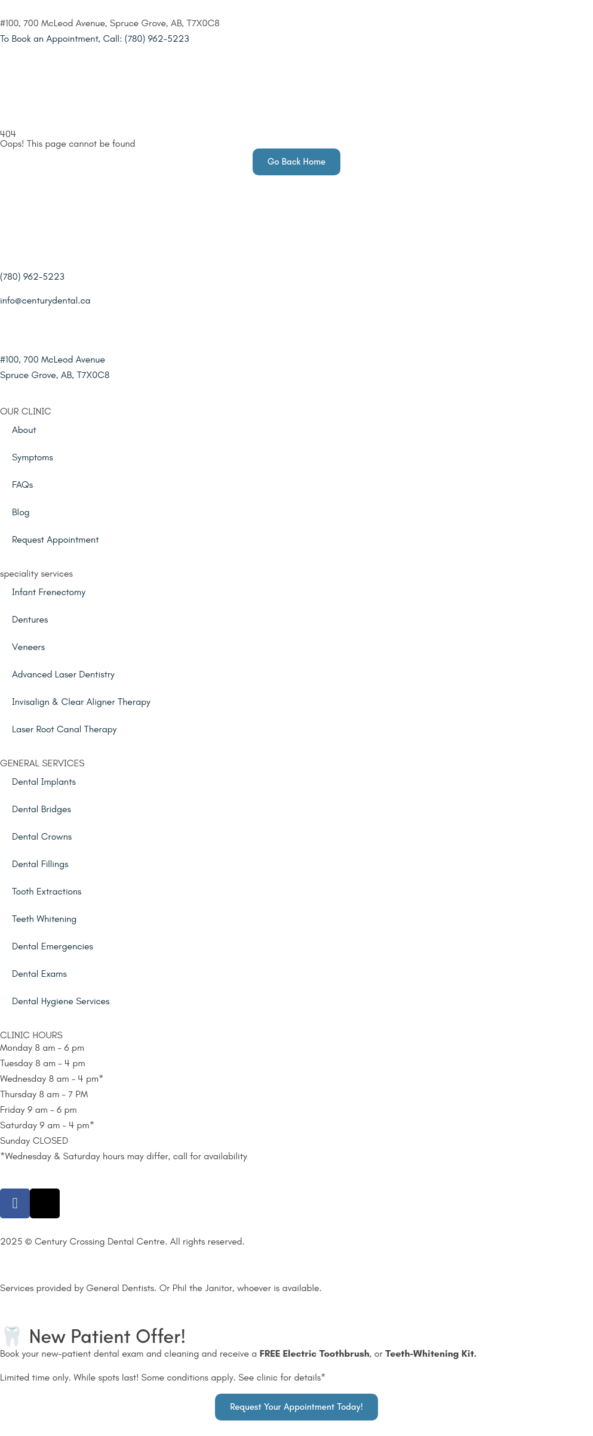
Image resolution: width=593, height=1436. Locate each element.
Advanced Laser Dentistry (63, 674)
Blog (21, 512)
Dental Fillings (40, 863)
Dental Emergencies (52, 946)
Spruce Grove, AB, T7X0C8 (55, 374)
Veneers (28, 646)
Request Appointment (55, 539)
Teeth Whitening (44, 918)
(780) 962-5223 (32, 276)
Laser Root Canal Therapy (64, 729)
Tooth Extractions (47, 891)
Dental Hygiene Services (61, 1001)
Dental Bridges (41, 809)
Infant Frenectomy (48, 592)
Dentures (30, 619)
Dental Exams (39, 973)
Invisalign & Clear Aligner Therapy (81, 701)
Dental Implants (44, 781)
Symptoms (32, 457)
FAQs (22, 484)
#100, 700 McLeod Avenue (52, 359)
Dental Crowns (42, 836)
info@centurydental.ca (45, 300)
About (24, 429)
